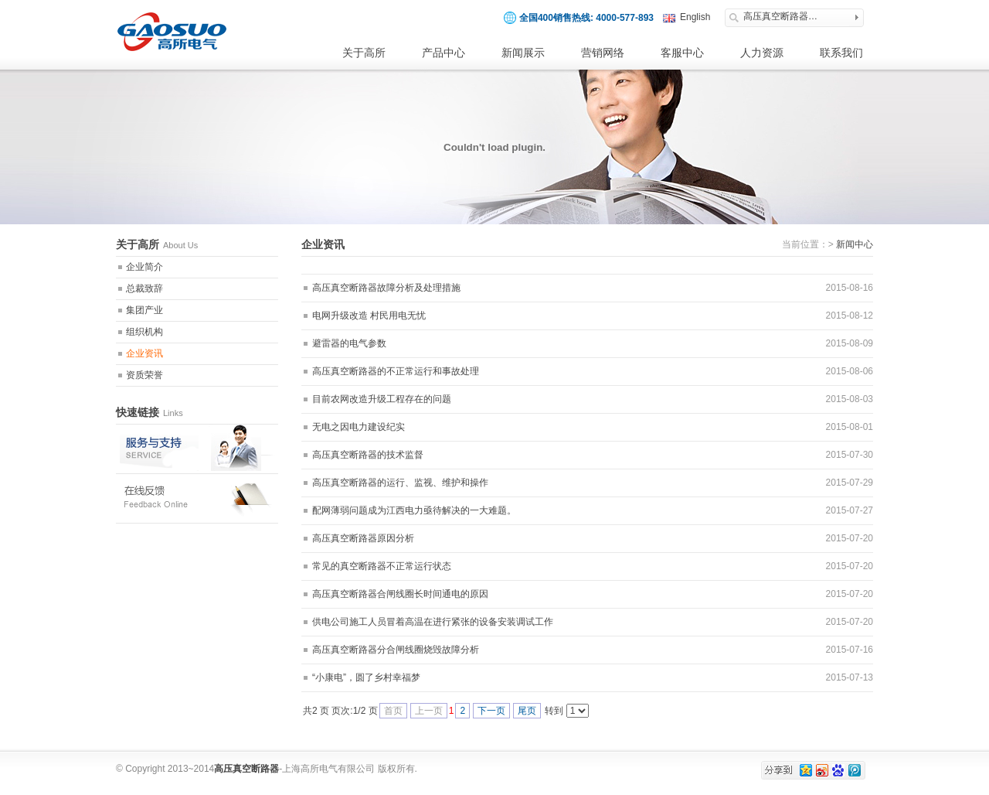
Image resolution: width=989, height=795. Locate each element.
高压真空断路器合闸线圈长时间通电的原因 (400, 594)
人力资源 (761, 52)
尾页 (527, 710)
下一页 (491, 710)
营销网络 (602, 52)
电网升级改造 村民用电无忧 (369, 315)
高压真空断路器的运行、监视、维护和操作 (400, 482)
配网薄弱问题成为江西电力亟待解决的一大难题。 (414, 510)
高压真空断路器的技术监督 (367, 454)
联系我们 (841, 52)
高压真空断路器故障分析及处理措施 (386, 287)
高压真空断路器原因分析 (363, 538)
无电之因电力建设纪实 (358, 426)
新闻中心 (854, 244)
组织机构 (144, 331)
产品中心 (443, 52)
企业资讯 (144, 353)
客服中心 (682, 52)
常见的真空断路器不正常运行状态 (381, 566)
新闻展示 (523, 52)
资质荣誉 (144, 375)
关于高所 (364, 52)
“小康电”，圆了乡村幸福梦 (366, 677)
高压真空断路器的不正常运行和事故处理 (395, 371)
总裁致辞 (144, 288)
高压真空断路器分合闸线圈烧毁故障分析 (395, 649)
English (694, 17)
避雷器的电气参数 (349, 343)
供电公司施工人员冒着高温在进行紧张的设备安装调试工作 (432, 621)
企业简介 (144, 266)
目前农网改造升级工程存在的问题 (381, 399)
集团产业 (144, 310)
